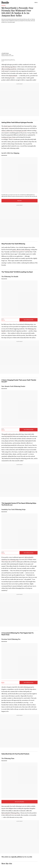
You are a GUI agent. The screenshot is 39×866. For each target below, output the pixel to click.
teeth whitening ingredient (8, 67)
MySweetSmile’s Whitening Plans (10, 813)
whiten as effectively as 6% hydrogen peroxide (14, 130)
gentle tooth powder (9, 434)
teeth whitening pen (25, 687)
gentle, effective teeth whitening (21, 249)
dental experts (8, 126)
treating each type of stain (8, 137)
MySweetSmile (13, 75)
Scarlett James (5, 53)
